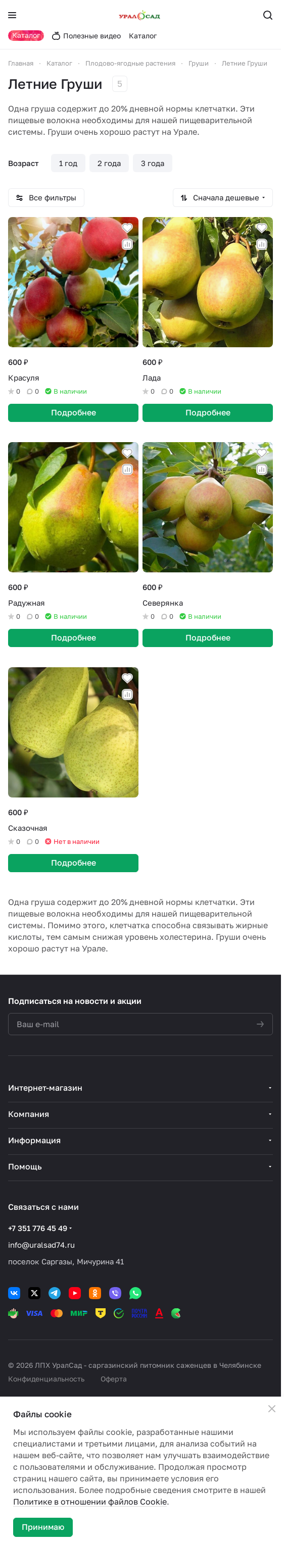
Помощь (25, 1166)
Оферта (114, 1378)
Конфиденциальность (46, 1378)
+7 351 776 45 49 (37, 1228)
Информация (34, 1140)
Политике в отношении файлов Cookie (90, 1502)
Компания (28, 1114)
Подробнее (73, 412)
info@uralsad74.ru (41, 1244)
